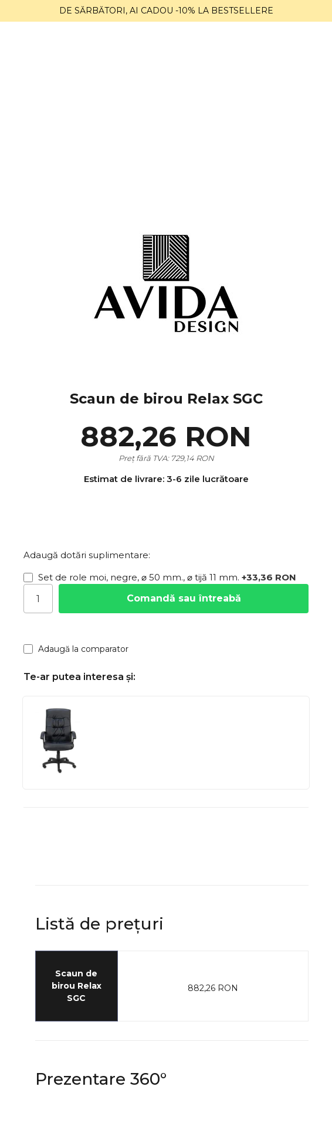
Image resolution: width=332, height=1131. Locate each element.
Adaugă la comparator (75, 649)
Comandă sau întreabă (184, 598)
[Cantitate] (38, 598)
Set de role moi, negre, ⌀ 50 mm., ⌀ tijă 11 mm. (159, 577)
